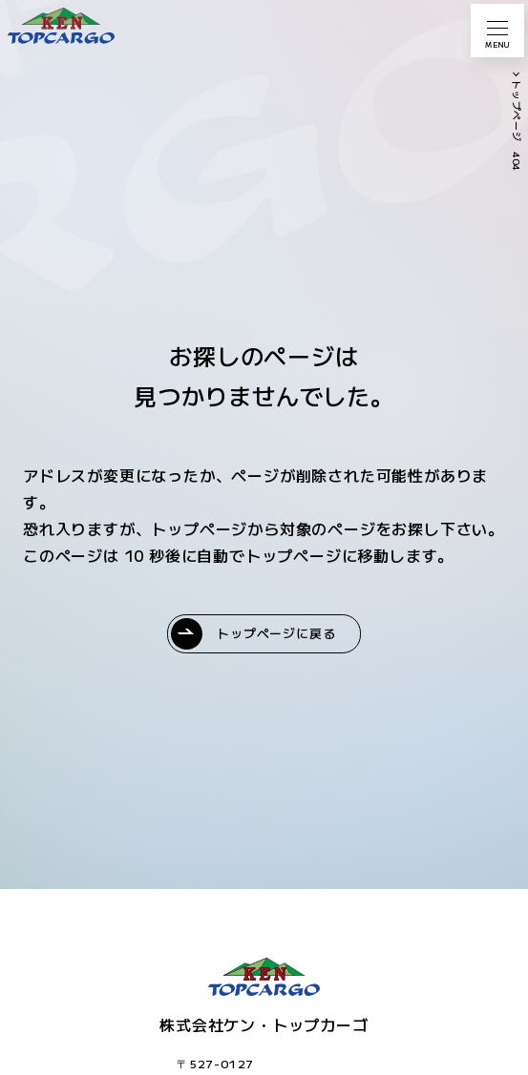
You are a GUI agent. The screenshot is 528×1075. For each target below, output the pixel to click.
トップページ (517, 111)
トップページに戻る (276, 633)
